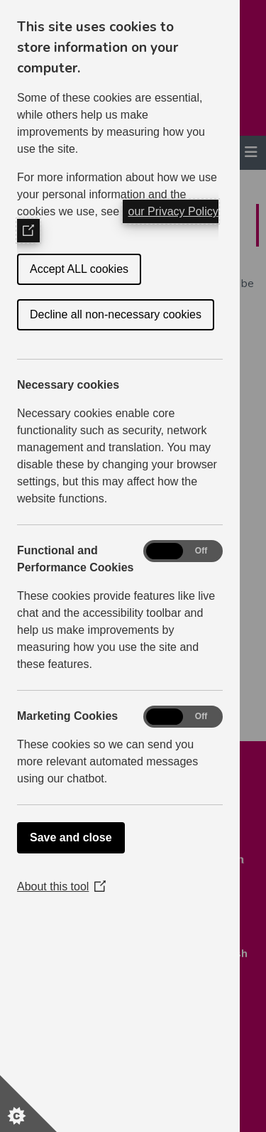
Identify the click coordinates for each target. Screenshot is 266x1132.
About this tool (61, 886)
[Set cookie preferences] (28, 1103)
